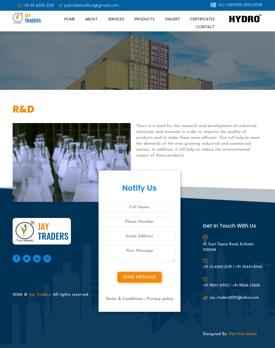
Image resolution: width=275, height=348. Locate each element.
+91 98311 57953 (216, 286)
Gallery (172, 19)
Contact (205, 26)
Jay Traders (40, 295)
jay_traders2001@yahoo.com (231, 298)
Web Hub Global (242, 334)
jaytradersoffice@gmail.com (88, 5)
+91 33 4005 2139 (35, 5)
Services (116, 19)
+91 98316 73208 (246, 286)
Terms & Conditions (124, 299)
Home (69, 19)
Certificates (202, 19)
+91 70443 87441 (249, 267)
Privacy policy (160, 299)
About (91, 19)
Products (145, 19)
